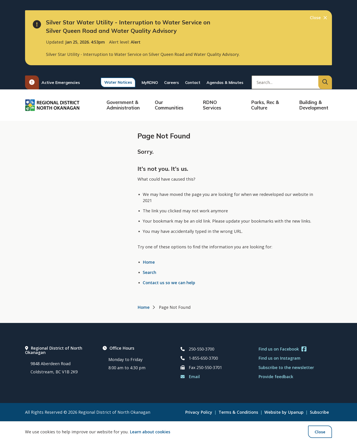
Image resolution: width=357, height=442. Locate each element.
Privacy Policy (198, 412)
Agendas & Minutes (225, 82)
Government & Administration (123, 105)
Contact (192, 82)
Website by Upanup (283, 412)
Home (149, 262)
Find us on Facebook (282, 349)
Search (149, 272)
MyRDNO (150, 82)
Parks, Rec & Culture (265, 105)
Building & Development (313, 105)
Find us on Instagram (279, 358)
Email (190, 376)
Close (320, 431)
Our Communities (169, 105)
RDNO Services (212, 105)
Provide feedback (275, 376)
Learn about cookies (150, 431)
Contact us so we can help (169, 282)
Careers (171, 82)
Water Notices (118, 82)
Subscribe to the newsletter (286, 367)
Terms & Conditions (238, 412)
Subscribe (319, 412)
